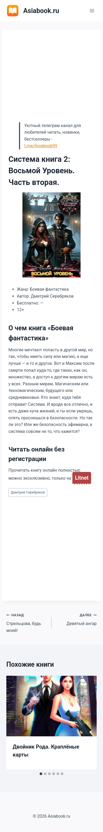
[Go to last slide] (16, 722)
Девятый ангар (76, 618)
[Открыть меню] (92, 10)
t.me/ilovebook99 (40, 145)
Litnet (82, 478)
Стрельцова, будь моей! (26, 622)
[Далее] (87, 722)
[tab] (41, 773)
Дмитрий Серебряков (28, 492)
